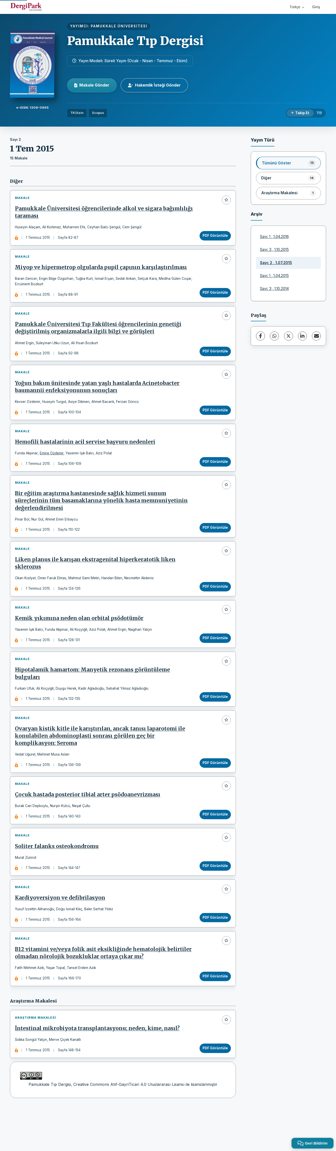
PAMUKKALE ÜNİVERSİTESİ (119, 26)
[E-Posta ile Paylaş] (316, 336)
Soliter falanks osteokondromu (58, 879)
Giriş (316, 7)
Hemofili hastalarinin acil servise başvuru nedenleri (86, 455)
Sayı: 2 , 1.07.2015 (276, 262)
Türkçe (297, 7)
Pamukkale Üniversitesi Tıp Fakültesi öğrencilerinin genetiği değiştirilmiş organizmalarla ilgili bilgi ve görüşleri (99, 335)
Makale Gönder (91, 85)
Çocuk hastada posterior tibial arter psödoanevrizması (89, 824)
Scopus (98, 113)
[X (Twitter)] (288, 336)
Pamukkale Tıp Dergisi (135, 40)
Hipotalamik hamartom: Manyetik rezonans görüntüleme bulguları (93, 698)
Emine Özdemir (53, 466)
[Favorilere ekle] (224, 201)
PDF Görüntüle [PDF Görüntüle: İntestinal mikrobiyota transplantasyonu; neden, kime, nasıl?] (213, 1090)
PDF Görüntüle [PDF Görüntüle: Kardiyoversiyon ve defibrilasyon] (213, 953)
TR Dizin (77, 113)
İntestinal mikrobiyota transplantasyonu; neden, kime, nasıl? (98, 1070)
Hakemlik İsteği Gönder (154, 85)
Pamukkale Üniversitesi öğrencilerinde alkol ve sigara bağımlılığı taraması (89, 214)
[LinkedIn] (302, 336)
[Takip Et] (300, 113)
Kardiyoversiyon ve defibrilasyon (61, 933)
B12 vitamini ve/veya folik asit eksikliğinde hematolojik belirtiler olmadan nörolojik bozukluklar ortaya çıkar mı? (104, 992)
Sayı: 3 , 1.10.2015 (274, 249)
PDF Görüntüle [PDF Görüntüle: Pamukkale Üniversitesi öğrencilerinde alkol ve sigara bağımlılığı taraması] (213, 237)
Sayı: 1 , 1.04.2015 (274, 275)
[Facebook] (260, 336)
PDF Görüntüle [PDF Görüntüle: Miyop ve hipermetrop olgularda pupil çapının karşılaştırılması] (213, 297)
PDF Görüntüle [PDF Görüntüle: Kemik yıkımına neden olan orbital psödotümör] (213, 660)
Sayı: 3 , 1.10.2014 (274, 288)
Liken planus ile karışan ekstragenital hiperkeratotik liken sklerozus (96, 582)
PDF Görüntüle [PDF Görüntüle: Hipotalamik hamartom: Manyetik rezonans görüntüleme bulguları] (213, 721)
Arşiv (256, 214)
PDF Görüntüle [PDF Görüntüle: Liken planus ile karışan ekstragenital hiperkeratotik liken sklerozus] (213, 605)
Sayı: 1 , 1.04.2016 (274, 236)
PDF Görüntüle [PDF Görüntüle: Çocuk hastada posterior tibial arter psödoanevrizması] (213, 844)
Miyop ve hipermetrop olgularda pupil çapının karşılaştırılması (102, 272)
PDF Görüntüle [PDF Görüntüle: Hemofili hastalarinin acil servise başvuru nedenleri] (213, 475)
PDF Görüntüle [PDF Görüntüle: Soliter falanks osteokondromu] (213, 899)
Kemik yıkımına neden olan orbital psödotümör (80, 640)
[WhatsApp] (274, 336)
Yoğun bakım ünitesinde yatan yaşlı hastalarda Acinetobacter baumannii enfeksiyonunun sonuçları (98, 397)
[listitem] (288, 163)
